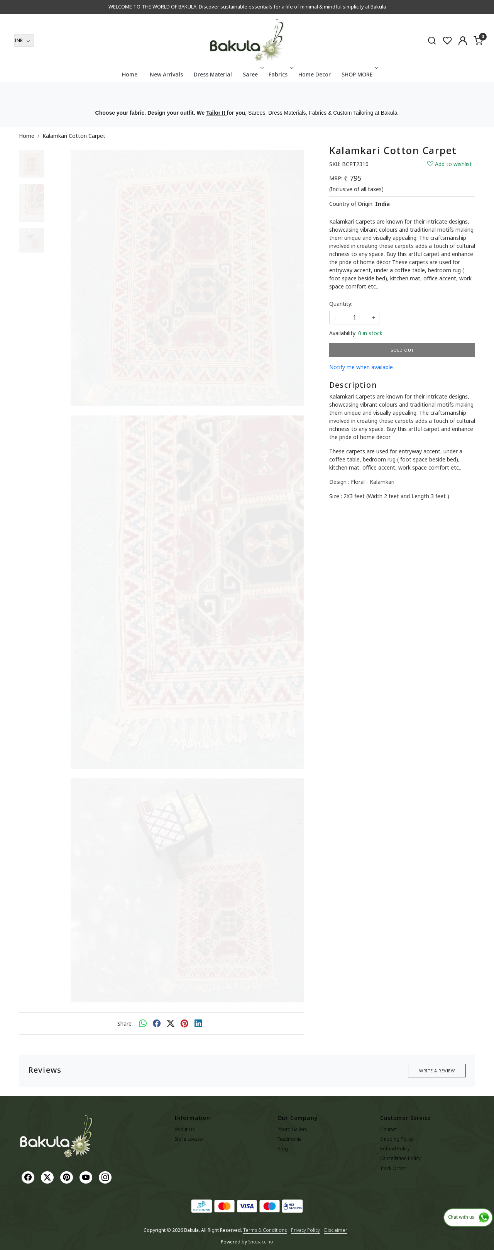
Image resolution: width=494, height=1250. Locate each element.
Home (129, 74)
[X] (48, 1177)
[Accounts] (462, 40)
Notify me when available (361, 367)
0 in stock (370, 333)
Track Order (393, 1168)
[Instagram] (106, 1177)
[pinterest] (184, 1023)
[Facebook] (29, 1177)
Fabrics (280, 74)
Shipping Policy (396, 1139)
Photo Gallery (292, 1129)
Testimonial (290, 1139)
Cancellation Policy (400, 1158)
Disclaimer (335, 1230)
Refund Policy (395, 1148)
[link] (432, 40)
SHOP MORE (359, 74)
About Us (184, 1129)
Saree (252, 74)
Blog (282, 1148)
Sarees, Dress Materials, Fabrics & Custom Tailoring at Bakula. (323, 113)
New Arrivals (166, 74)
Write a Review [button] (437, 1071)
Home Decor (314, 74)
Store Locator (189, 1139)
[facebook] (157, 1023)
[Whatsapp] (143, 1023)
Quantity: (340, 303)
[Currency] (24, 40)
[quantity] (354, 317)
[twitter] (171, 1023)
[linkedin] (198, 1023)
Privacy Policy (305, 1230)
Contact (388, 1129)
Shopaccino (260, 1241)
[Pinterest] (67, 1177)
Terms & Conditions (265, 1230)
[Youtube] (87, 1177)
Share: (125, 1023)
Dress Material (213, 74)
